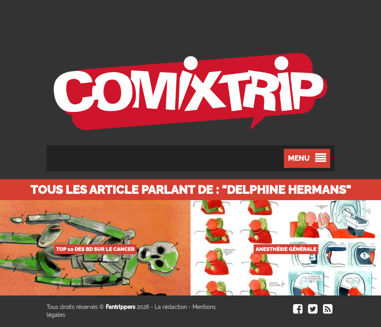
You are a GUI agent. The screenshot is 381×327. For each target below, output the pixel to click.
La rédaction (171, 307)
